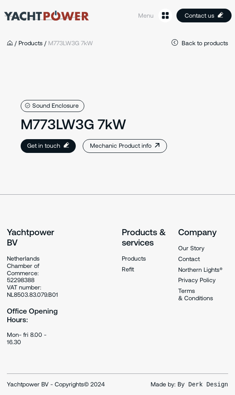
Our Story (191, 248)
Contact (189, 258)
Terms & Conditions (195, 294)
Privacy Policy (197, 280)
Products (134, 258)
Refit (128, 269)
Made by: (189, 384)
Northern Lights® (200, 269)
